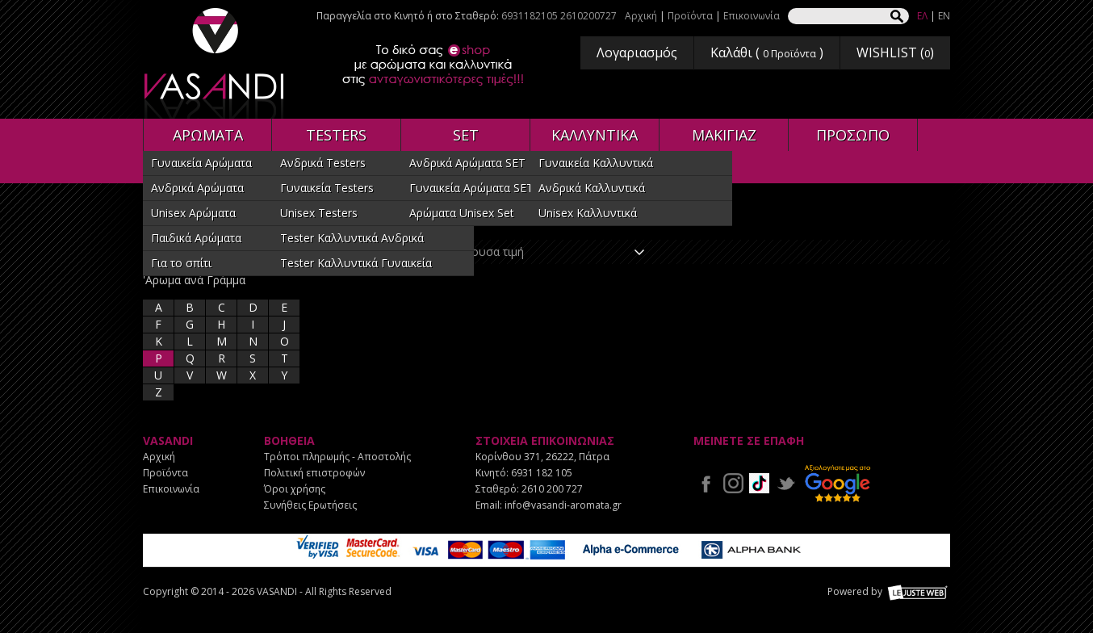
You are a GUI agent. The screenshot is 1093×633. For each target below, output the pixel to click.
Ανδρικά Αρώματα (197, 187)
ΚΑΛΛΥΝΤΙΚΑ (594, 135)
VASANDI (215, 63)
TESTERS (336, 135)
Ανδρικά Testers (323, 162)
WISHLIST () (895, 52)
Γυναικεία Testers (327, 187)
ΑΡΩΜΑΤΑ (208, 135)
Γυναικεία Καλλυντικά (595, 162)
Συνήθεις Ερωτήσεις (310, 505)
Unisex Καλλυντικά (587, 212)
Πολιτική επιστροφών (314, 473)
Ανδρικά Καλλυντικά (591, 187)
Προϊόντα (690, 16)
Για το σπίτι (181, 262)
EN (944, 16)
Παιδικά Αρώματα (196, 237)
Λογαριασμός (637, 52)
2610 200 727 (552, 489)
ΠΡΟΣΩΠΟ (853, 135)
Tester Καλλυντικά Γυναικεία (356, 262)
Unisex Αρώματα (193, 212)
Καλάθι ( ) (766, 52)
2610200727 (588, 16)
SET (466, 135)
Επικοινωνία (751, 16)
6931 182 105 (541, 473)
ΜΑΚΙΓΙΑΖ (724, 135)
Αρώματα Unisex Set (461, 212)
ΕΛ (922, 16)
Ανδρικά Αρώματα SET (467, 162)
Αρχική (641, 16)
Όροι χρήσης (294, 489)
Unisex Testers (319, 212)
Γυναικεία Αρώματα (201, 162)
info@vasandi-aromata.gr (563, 505)
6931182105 (529, 16)
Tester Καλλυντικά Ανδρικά (352, 237)
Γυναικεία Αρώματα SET (471, 187)
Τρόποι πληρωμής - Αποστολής (337, 456)
